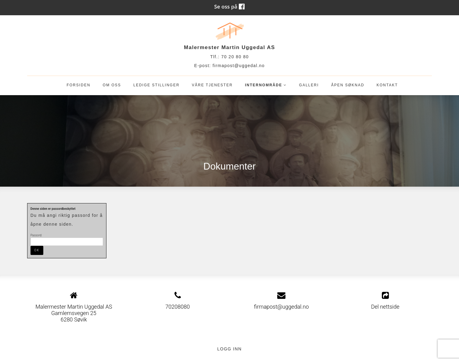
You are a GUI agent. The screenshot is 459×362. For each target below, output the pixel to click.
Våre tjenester (212, 85)
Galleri (309, 85)
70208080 (177, 306)
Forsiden (78, 85)
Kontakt (387, 85)
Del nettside (385, 300)
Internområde (266, 86)
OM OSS (112, 85)
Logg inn (229, 348)
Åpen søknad (347, 85)
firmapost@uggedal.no (239, 65)
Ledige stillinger (156, 85)
